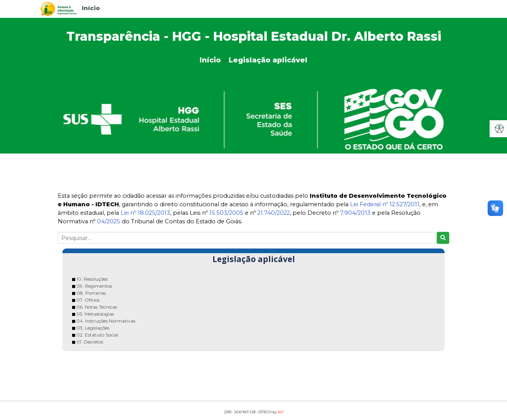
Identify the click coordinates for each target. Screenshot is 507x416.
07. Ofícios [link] (88, 300)
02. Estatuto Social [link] (97, 335)
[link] (58, 8)
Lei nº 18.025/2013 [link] (145, 212)
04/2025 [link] (108, 221)
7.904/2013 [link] (355, 212)
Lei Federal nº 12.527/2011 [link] (384, 204)
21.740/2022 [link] (273, 212)
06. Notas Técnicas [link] (96, 307)
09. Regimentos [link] (94, 286)
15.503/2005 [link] (226, 212)
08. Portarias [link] (91, 293)
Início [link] (91, 8)
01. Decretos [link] (89, 342)
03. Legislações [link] (92, 328)
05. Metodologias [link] (95, 314)
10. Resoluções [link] (92, 279)
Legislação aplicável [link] (268, 60)
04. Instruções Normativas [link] (105, 321)
